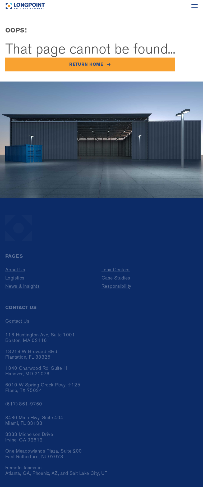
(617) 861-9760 (23, 405)
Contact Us (17, 322)
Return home (86, 64)
